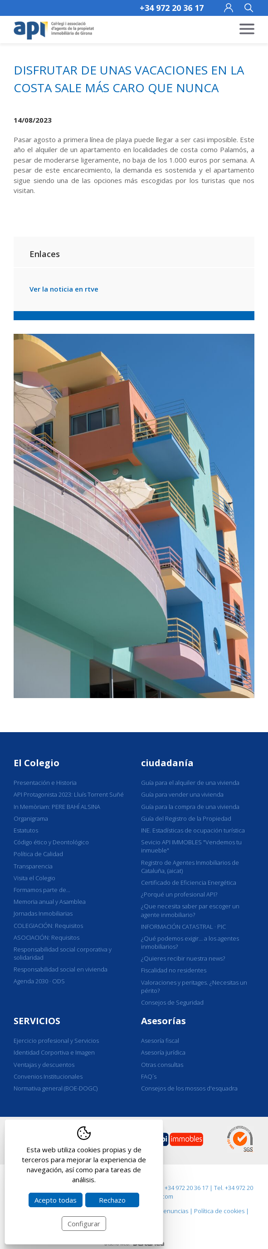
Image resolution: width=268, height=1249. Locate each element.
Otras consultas (162, 1065)
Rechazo (112, 1199)
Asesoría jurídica (163, 1052)
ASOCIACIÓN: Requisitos (46, 937)
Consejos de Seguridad (172, 1002)
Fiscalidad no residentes (173, 970)
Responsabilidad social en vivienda (60, 969)
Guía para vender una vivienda (182, 794)
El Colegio (36, 763)
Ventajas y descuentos (44, 1065)
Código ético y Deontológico (51, 842)
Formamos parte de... (42, 890)
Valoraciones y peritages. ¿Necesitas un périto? (194, 986)
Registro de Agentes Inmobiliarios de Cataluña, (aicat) (190, 866)
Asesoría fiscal (160, 1040)
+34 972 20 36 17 (172, 7)
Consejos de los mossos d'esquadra (189, 1088)
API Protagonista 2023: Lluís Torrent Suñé (69, 794)
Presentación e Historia (45, 782)
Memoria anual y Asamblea (50, 901)
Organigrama (31, 818)
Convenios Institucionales (48, 1076)
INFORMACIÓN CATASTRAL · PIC (183, 926)
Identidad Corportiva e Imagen (54, 1052)
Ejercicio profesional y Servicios (56, 1040)
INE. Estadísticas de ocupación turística (193, 830)
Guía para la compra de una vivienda (190, 807)
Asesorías (163, 1021)
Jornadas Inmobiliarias (43, 913)
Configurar (84, 1223)
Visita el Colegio (34, 878)
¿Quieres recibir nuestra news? (183, 958)
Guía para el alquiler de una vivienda (190, 782)
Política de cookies (219, 1211)
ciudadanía (167, 763)
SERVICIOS (37, 1021)
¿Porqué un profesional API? (179, 894)
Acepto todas (55, 1199)
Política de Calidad (38, 854)
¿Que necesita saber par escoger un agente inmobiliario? (190, 910)
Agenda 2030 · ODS (39, 981)
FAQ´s (148, 1076)
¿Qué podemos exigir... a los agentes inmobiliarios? (190, 942)
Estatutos (26, 830)
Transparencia (33, 866)
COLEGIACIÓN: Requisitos (48, 926)
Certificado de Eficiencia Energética (188, 882)
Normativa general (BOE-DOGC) (55, 1088)
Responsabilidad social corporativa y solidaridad (63, 953)
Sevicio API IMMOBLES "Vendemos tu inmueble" (191, 846)
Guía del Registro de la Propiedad (186, 818)
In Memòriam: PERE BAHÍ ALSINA (57, 807)
